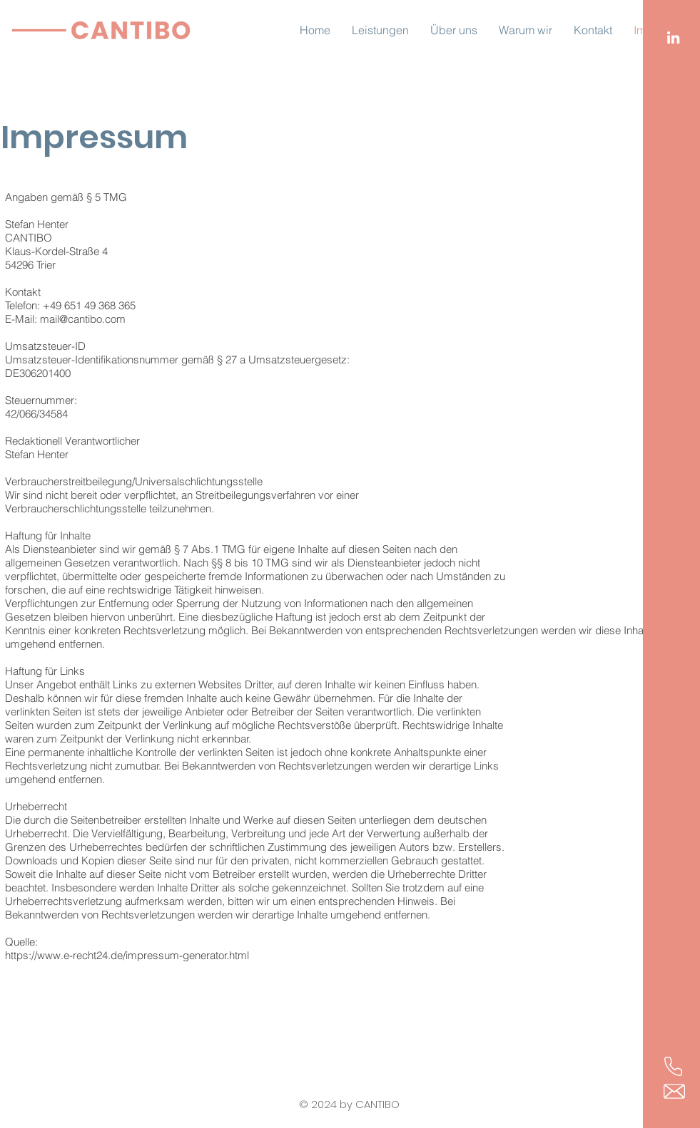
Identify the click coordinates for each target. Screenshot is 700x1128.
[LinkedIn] (673, 37)
